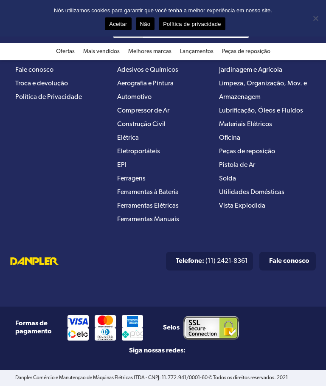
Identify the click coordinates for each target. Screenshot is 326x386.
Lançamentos (197, 51)
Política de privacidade (192, 24)
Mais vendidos (101, 51)
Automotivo (134, 97)
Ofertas (65, 51)
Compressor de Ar (143, 110)
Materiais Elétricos (245, 124)
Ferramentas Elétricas (148, 206)
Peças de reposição (246, 51)
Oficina (229, 138)
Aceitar (118, 24)
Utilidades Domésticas (251, 192)
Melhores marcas (149, 51)
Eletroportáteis (138, 151)
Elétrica (128, 138)
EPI (121, 165)
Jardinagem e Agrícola (250, 70)
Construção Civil (141, 124)
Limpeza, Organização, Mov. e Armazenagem (263, 90)
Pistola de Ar (237, 165)
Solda (227, 178)
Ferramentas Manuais (148, 219)
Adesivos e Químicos (147, 70)
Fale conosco (34, 70)
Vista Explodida (242, 206)
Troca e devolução (41, 83)
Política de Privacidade (48, 97)
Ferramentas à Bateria (148, 192)
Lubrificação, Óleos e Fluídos (261, 110)
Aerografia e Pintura (145, 83)
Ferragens (131, 178)
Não (145, 24)
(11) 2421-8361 (212, 261)
